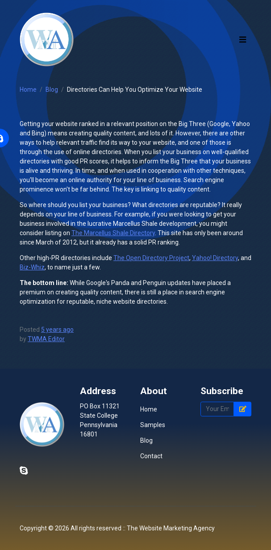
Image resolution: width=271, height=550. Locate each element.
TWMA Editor (46, 338)
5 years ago (57, 329)
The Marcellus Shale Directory (113, 232)
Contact (151, 456)
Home (28, 89)
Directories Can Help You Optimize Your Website (134, 89)
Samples (152, 424)
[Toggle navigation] (242, 39)
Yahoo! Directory (215, 257)
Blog (52, 89)
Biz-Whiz (32, 267)
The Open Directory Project (151, 257)
